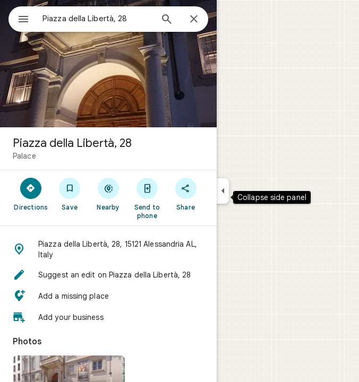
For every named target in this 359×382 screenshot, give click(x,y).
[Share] (185, 194)
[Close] (194, 19)
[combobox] (97, 18)
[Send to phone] (146, 198)
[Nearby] (108, 194)
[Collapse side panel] (223, 191)
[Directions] (31, 194)
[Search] (167, 20)
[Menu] (23, 20)
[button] (108, 249)
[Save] (69, 194)
